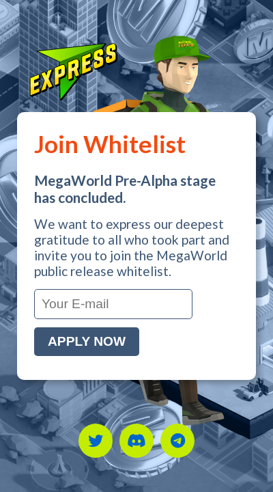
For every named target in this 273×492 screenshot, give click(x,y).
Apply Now (87, 341)
